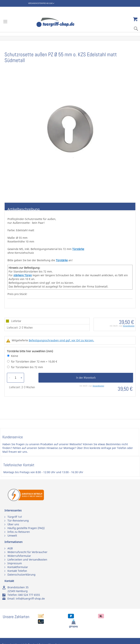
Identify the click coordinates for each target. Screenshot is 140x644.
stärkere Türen (22, 275)
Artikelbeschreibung (23, 208)
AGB (10, 548)
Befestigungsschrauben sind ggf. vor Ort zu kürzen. (61, 340)
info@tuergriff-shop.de (30, 598)
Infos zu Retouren (18, 532)
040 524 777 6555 (29, 595)
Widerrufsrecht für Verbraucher (27, 552)
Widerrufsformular (19, 556)
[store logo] (59, 22)
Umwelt (12, 535)
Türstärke (78, 249)
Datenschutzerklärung (21, 574)
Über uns (13, 524)
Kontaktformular (17, 567)
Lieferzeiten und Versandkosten (27, 559)
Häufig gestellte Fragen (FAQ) (26, 528)
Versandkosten (128, 325)
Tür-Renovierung (18, 520)
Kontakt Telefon (17, 571)
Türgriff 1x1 (14, 517)
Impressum (14, 563)
